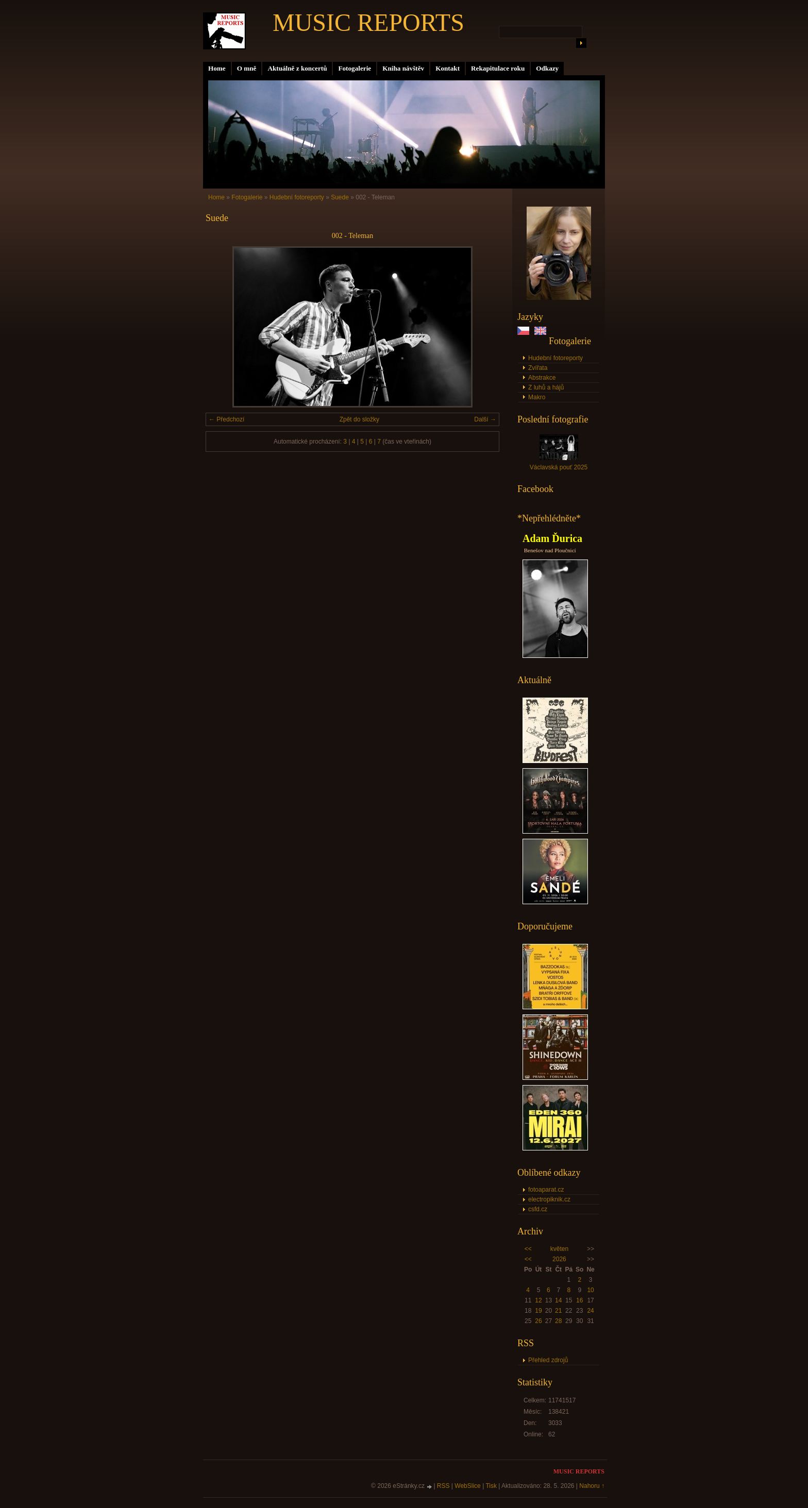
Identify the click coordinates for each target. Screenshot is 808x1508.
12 (538, 1300)
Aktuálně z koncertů (297, 68)
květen (559, 1248)
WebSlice (467, 1485)
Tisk (491, 1485)
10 (590, 1290)
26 (538, 1321)
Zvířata (537, 367)
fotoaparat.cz (546, 1189)
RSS (443, 1485)
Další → (485, 419)
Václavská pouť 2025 (559, 467)
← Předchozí (226, 419)
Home (217, 68)
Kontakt (447, 68)
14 (558, 1300)
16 (579, 1300)
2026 (559, 1259)
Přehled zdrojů (548, 1360)
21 (558, 1310)
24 (590, 1310)
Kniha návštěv (403, 68)
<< (528, 1248)
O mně (247, 68)
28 (558, 1321)
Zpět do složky (359, 419)
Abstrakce (542, 377)
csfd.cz (537, 1209)
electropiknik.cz (549, 1199)
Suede (340, 197)
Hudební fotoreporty (555, 358)
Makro (536, 397)
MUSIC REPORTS (368, 22)
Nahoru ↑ (591, 1485)
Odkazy (547, 68)
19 (538, 1310)
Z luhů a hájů (546, 387)
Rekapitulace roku (498, 68)
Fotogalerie (354, 68)
